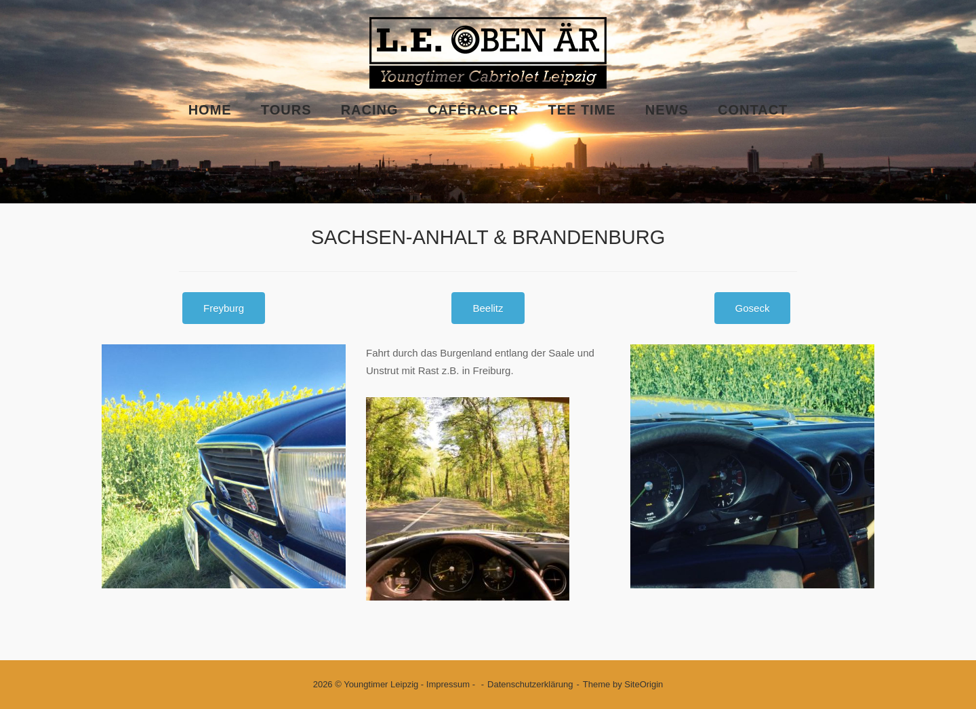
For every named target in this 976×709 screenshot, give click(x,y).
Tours (286, 109)
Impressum (448, 684)
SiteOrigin (643, 684)
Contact (753, 109)
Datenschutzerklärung (530, 684)
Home (210, 109)
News (667, 109)
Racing (370, 109)
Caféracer (473, 109)
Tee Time (581, 109)
